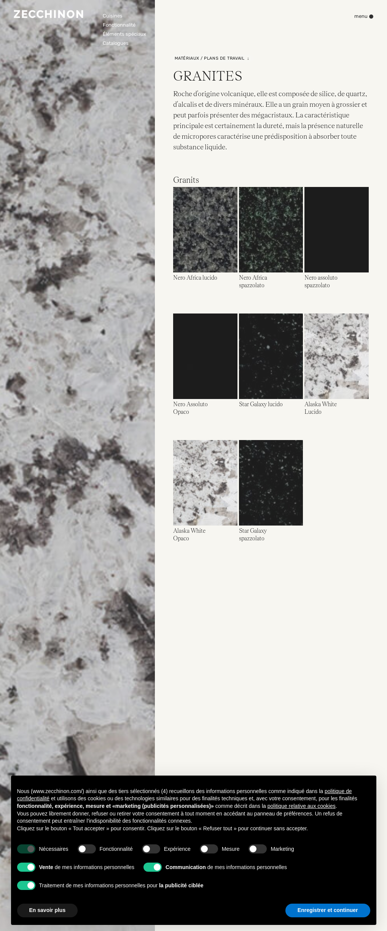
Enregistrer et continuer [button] (328, 910)
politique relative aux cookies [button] (302, 806)
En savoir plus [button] (47, 910)
